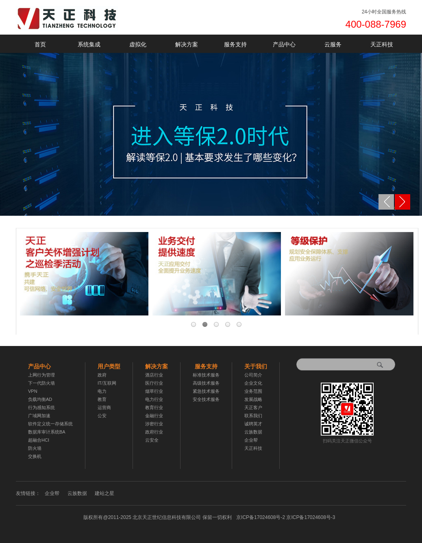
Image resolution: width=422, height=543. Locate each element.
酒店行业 (154, 374)
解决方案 (186, 44)
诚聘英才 (253, 423)
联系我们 (253, 415)
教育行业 (154, 407)
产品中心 (284, 44)
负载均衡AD (40, 399)
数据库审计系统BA (46, 431)
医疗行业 (154, 383)
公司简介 (253, 374)
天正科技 (381, 44)
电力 (102, 391)
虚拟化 (137, 44)
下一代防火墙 (41, 383)
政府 (102, 374)
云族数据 (253, 431)
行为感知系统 (41, 407)
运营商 (104, 407)
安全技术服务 (206, 399)
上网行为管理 (41, 374)
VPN (32, 391)
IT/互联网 (107, 383)
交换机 (34, 456)
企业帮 (251, 440)
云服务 (333, 44)
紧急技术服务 (206, 391)
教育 (102, 399)
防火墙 (34, 448)
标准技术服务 (206, 374)
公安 (102, 415)
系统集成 (89, 44)
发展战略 (253, 399)
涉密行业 (154, 423)
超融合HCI (38, 440)
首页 (40, 44)
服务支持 (235, 44)
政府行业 (154, 431)
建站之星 (104, 493)
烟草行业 (154, 391)
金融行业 (154, 415)
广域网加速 (39, 415)
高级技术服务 (206, 383)
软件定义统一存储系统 (50, 423)
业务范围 (253, 391)
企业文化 (253, 383)
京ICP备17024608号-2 (285, 517)
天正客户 (253, 407)
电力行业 (154, 399)
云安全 (152, 440)
